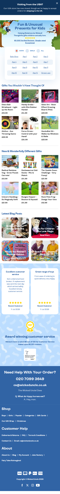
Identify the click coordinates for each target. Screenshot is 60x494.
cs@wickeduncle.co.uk (30, 388)
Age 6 (35, 65)
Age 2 (35, 59)
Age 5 (25, 65)
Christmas (21, 424)
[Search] (51, 19)
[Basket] (56, 19)
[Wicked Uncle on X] (27, 488)
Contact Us (6, 444)
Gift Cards (41, 418)
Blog (14, 458)
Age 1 (25, 59)
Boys (4, 418)
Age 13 (24, 76)
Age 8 (14, 70)
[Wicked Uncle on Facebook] (22, 488)
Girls (11, 418)
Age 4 (14, 65)
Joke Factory (37, 458)
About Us (5, 458)
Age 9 (25, 70)
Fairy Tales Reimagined (11, 463)
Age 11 (46, 70)
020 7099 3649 (30, 382)
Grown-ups (45, 76)
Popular (18, 418)
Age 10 (35, 70)
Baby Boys (14, 59)
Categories (29, 418)
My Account (24, 458)
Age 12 (14, 76)
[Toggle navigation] (5, 19)
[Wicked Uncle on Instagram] (32, 488)
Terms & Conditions (36, 438)
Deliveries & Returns (10, 438)
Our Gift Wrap (8, 424)
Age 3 (46, 59)
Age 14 (35, 76)
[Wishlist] (46, 19)
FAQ (23, 438)
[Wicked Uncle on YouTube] (37, 488)
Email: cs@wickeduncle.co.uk (26, 444)
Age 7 (46, 65)
